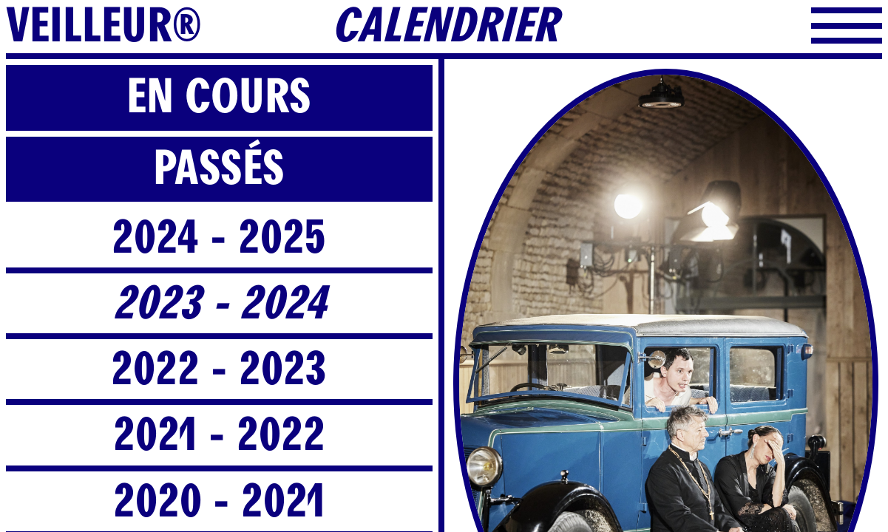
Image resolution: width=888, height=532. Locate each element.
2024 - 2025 (219, 237)
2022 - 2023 (219, 369)
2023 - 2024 (219, 303)
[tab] (219, 100)
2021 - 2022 (219, 434)
